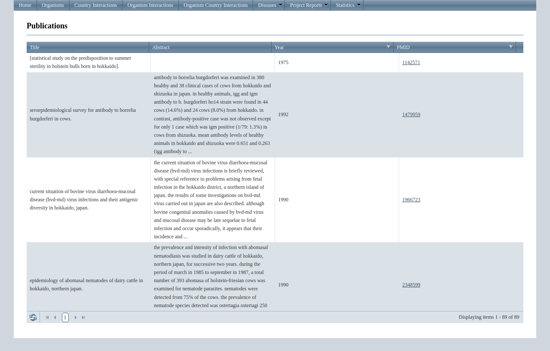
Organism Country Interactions (215, 5)
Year (279, 47)
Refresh (33, 317)
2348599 (411, 285)
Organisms (53, 5)
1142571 (411, 62)
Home (25, 5)
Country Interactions (95, 5)
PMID (403, 47)
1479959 (411, 114)
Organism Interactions (150, 5)
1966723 (411, 200)
